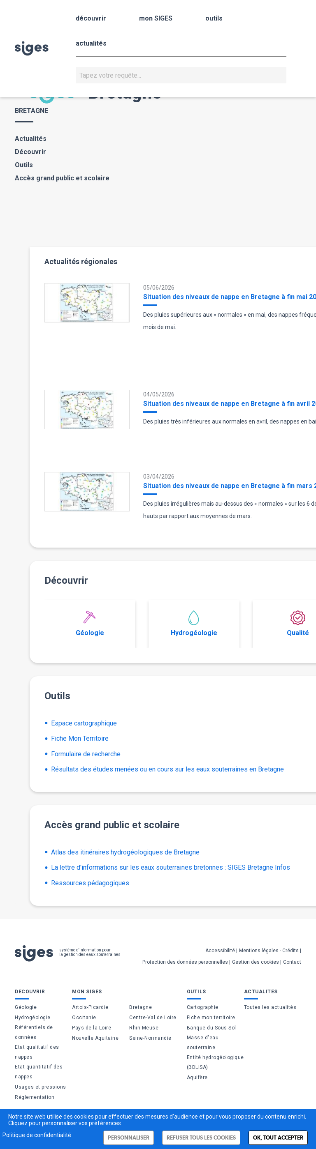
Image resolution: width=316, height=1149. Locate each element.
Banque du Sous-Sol (211, 1028)
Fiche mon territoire (211, 1017)
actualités (91, 43)
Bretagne (140, 1007)
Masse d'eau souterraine (203, 1042)
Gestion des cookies (255, 962)
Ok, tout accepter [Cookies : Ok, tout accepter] (278, 1138)
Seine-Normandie (150, 1038)
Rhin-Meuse (143, 1028)
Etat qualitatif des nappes (37, 1052)
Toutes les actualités (270, 1007)
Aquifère (197, 1077)
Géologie (90, 623)
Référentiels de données (34, 1032)
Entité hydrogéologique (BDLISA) (215, 1062)
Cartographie (202, 1007)
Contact (292, 962)
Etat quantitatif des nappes (39, 1072)
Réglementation (34, 1097)
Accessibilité (220, 950)
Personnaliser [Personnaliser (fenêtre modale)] (128, 1138)
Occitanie (84, 1017)
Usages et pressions (40, 1087)
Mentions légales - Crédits (269, 950)
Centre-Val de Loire (153, 1017)
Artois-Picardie (90, 1007)
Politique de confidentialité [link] (36, 1135)
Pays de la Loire (91, 1028)
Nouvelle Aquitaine (95, 1038)
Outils (24, 165)
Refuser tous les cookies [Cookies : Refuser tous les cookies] (201, 1138)
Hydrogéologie (194, 623)
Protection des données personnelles (185, 962)
